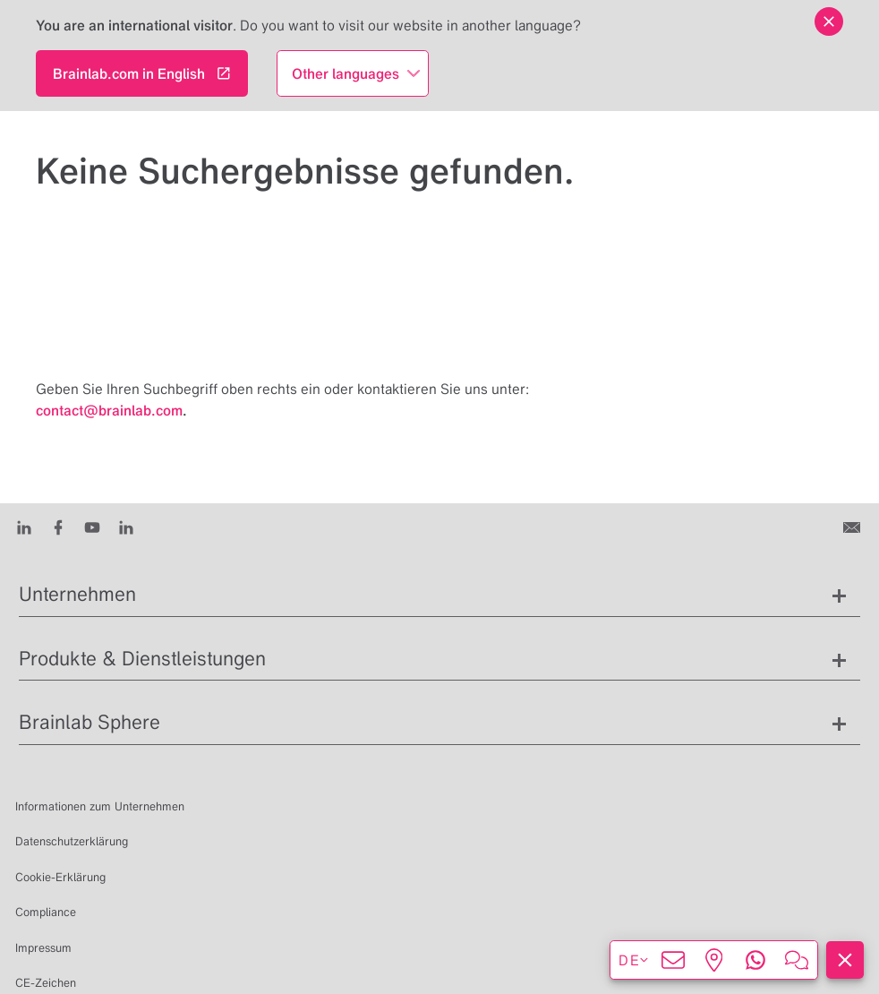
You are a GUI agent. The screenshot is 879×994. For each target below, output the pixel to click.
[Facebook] (58, 527)
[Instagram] (126, 527)
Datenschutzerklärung (71, 841)
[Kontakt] (853, 527)
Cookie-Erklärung (60, 877)
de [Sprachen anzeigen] (634, 960)
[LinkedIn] (24, 527)
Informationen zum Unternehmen (99, 806)
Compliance (45, 912)
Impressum (43, 947)
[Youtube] (92, 527)
